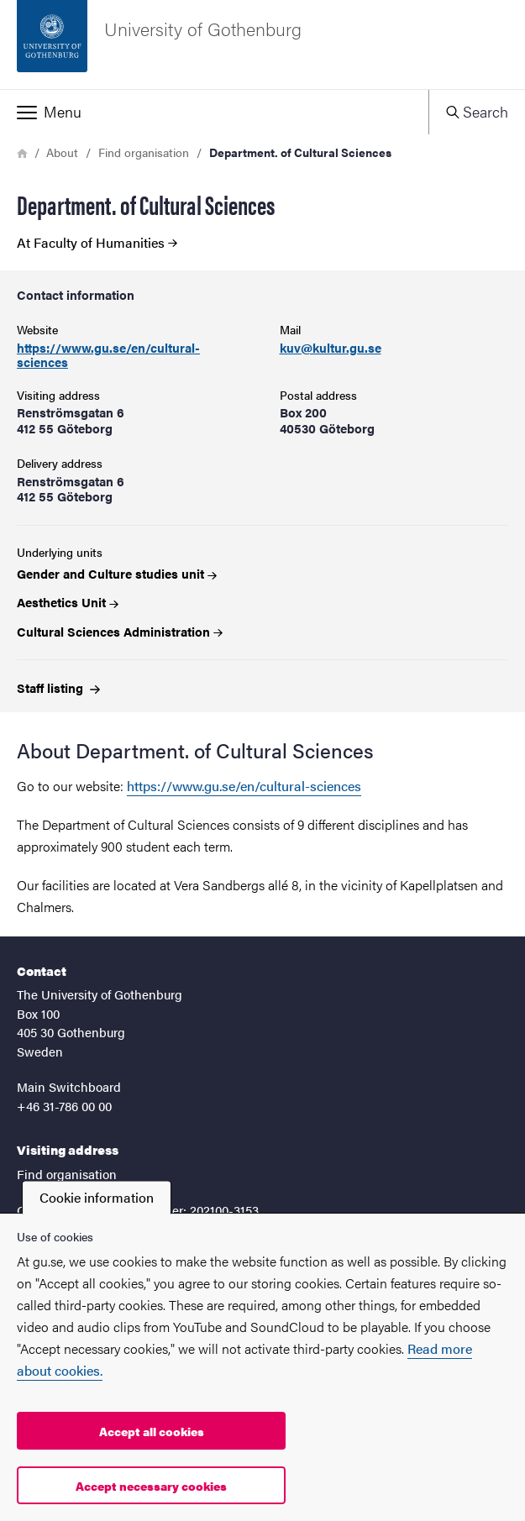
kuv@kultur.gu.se (330, 348)
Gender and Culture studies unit (117, 573)
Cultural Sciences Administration (120, 631)
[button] (214, 112)
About (62, 152)
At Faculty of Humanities (97, 242)
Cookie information (96, 1197)
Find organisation (143, 152)
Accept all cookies (151, 1431)
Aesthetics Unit (67, 602)
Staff (58, 687)
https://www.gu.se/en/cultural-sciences (108, 354)
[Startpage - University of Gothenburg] (262, 44)
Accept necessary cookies (151, 1485)
